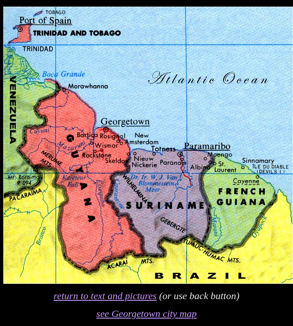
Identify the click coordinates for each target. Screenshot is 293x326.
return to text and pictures (105, 295)
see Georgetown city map (146, 313)
